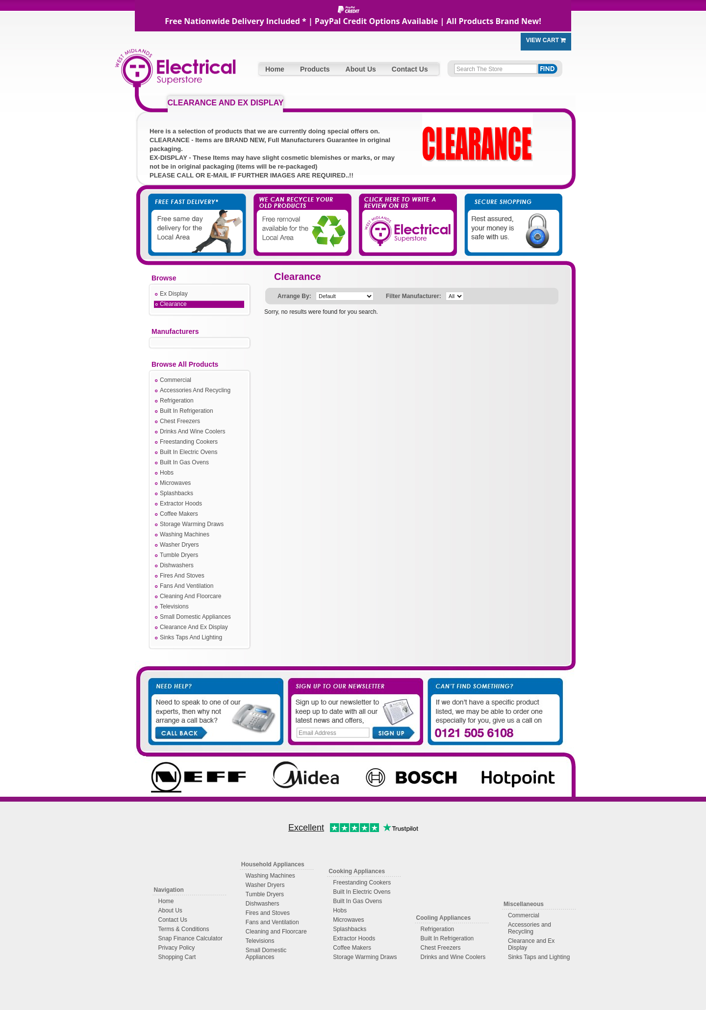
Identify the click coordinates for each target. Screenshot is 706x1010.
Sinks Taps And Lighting (191, 637)
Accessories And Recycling (195, 390)
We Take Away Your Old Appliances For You (301, 215)
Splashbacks (176, 493)
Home (274, 69)
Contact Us (410, 69)
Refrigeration (177, 400)
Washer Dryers (179, 544)
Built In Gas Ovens (184, 462)
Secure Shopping (507, 215)
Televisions (174, 606)
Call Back (180, 732)
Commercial (175, 380)
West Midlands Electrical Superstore (175, 72)
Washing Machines (184, 534)
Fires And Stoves (182, 575)
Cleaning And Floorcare (190, 596)
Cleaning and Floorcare (276, 931)
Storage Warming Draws (192, 524)
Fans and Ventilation (272, 922)
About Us (361, 69)
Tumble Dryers (179, 555)
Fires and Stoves (268, 912)
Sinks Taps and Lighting (539, 957)
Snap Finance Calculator (190, 938)
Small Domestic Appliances (195, 616)
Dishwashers (177, 565)
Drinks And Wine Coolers (192, 431)
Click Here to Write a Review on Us (404, 215)
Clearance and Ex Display (531, 944)
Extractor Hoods (181, 503)
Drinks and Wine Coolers (453, 957)
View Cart (546, 40)
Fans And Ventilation (186, 585)
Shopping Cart (177, 957)
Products (315, 69)
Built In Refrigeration (186, 410)
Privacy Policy (176, 947)
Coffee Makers (179, 513)
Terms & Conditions (183, 929)
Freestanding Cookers (189, 441)
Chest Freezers (180, 421)
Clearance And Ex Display (194, 627)
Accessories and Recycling (529, 928)
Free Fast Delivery (199, 215)
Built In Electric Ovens (188, 452)
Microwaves (175, 483)
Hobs (167, 472)
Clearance (173, 304)
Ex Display (174, 293)
